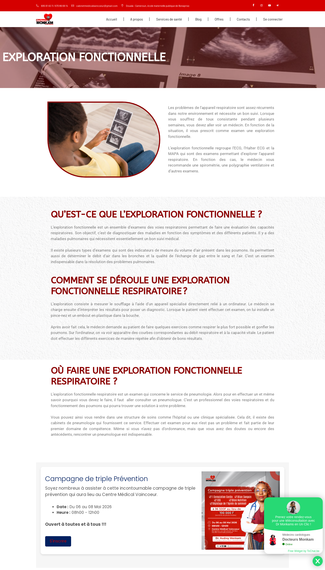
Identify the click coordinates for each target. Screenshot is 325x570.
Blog (198, 19)
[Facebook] (253, 5)
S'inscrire (58, 541)
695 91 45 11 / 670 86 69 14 (52, 6)
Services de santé (169, 19)
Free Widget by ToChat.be (303, 551)
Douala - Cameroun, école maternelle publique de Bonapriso (155, 6)
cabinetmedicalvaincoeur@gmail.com (94, 6)
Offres (219, 19)
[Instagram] (261, 5)
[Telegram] (277, 5)
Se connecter (273, 19)
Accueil (111, 19)
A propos (136, 19)
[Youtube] (269, 5)
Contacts (243, 19)
